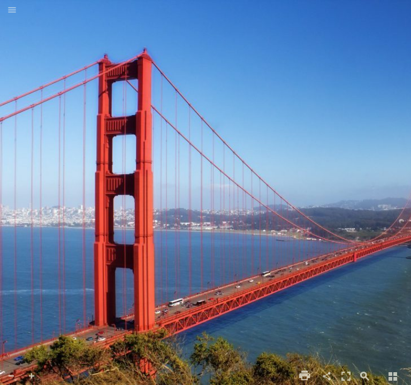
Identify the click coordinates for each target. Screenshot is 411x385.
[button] (12, 11)
